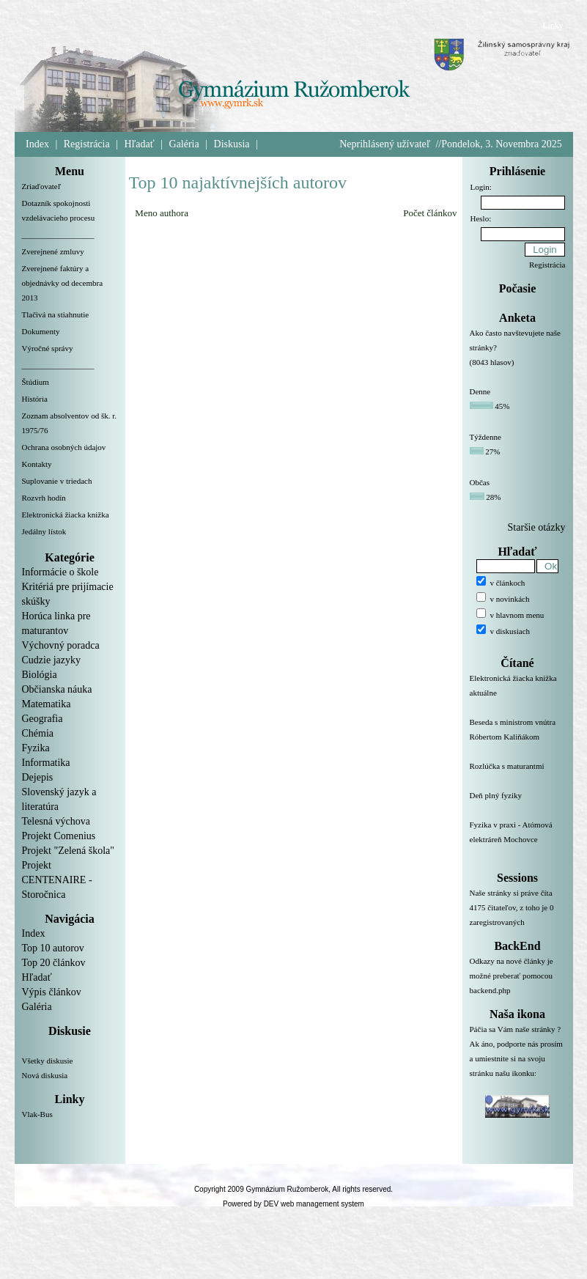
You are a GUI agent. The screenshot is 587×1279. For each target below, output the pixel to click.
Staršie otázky (537, 527)
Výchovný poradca (61, 645)
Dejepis (37, 777)
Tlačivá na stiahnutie (55, 314)
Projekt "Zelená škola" (68, 850)
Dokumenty (41, 331)
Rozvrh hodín (44, 497)
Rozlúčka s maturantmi (518, 775)
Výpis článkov (51, 992)
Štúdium (35, 381)
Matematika (46, 704)
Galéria (184, 144)
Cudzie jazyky (51, 660)
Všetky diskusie (47, 1060)
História (35, 398)
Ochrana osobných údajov (64, 447)
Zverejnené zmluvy (53, 251)
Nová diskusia (45, 1075)
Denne (480, 391)
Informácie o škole (60, 572)
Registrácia (87, 144)
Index (37, 144)
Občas (480, 482)
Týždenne (485, 436)
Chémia (38, 733)
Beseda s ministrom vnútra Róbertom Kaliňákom (518, 738)
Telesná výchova (56, 821)
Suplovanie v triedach (57, 480)
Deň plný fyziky (518, 804)
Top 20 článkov (54, 962)
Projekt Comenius (59, 835)
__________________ (58, 234)
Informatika (46, 762)
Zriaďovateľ (42, 186)
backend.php (490, 990)
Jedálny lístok (44, 531)
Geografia (42, 718)
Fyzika (36, 747)
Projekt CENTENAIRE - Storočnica (57, 880)
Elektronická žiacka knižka (65, 514)
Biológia (39, 674)
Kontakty (37, 464)
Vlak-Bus (37, 1114)
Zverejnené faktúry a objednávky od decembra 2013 (62, 283)
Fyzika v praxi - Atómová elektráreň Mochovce (518, 840)
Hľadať (140, 144)
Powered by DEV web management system (293, 1204)
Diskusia (232, 144)
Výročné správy (47, 348)
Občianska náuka (57, 689)
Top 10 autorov (53, 948)
